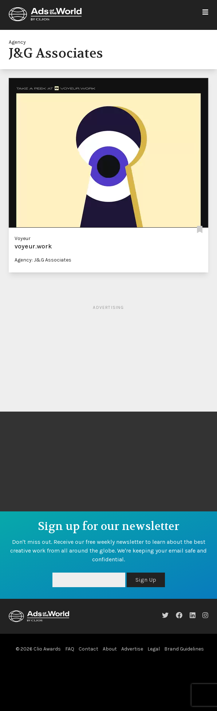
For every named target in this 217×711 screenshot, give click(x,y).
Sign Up (145, 579)
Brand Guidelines (184, 649)
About (110, 649)
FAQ (69, 649)
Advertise (132, 649)
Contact (88, 649)
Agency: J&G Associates (43, 260)
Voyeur (23, 238)
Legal (153, 649)
